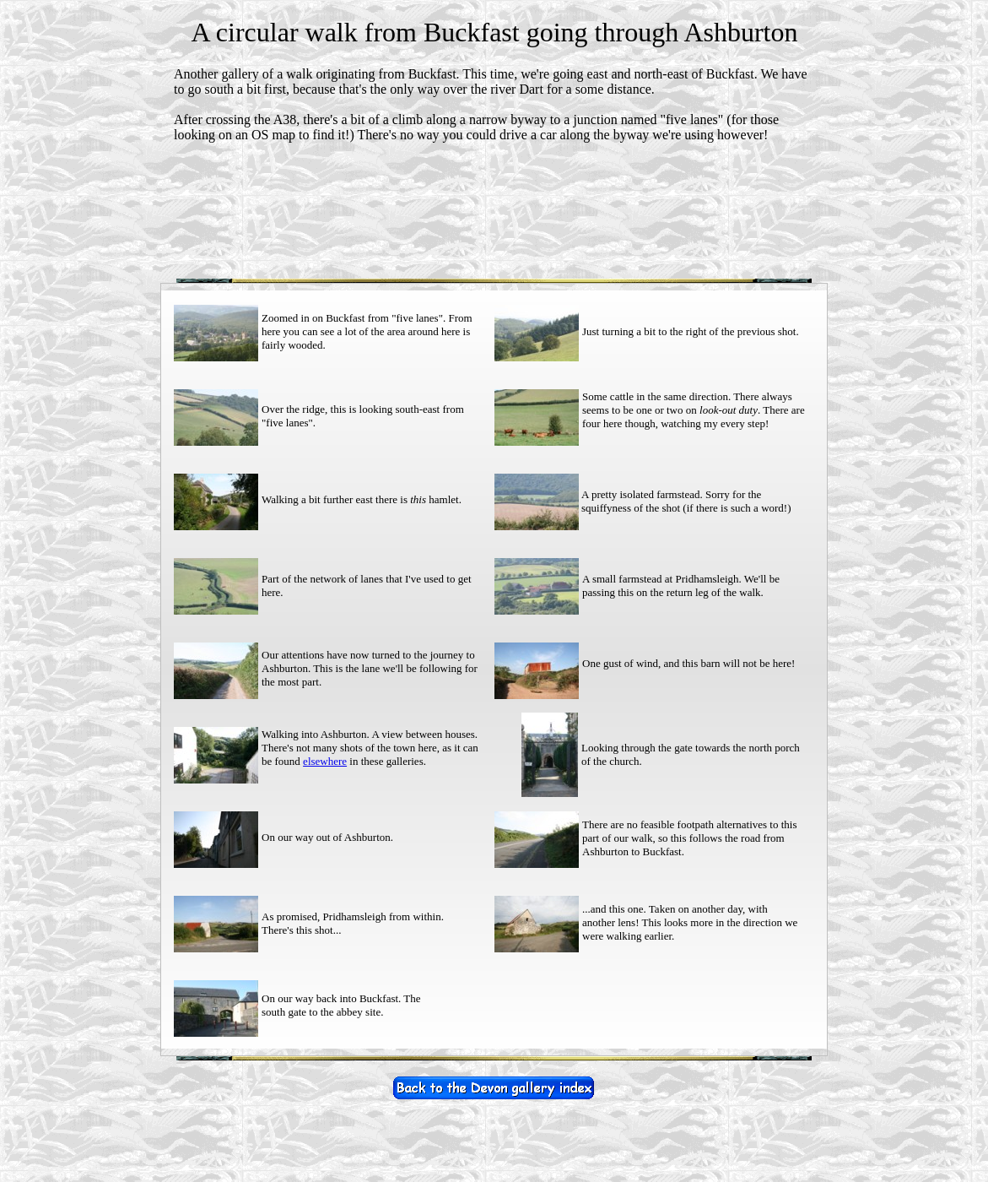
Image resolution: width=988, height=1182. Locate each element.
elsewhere (325, 761)
